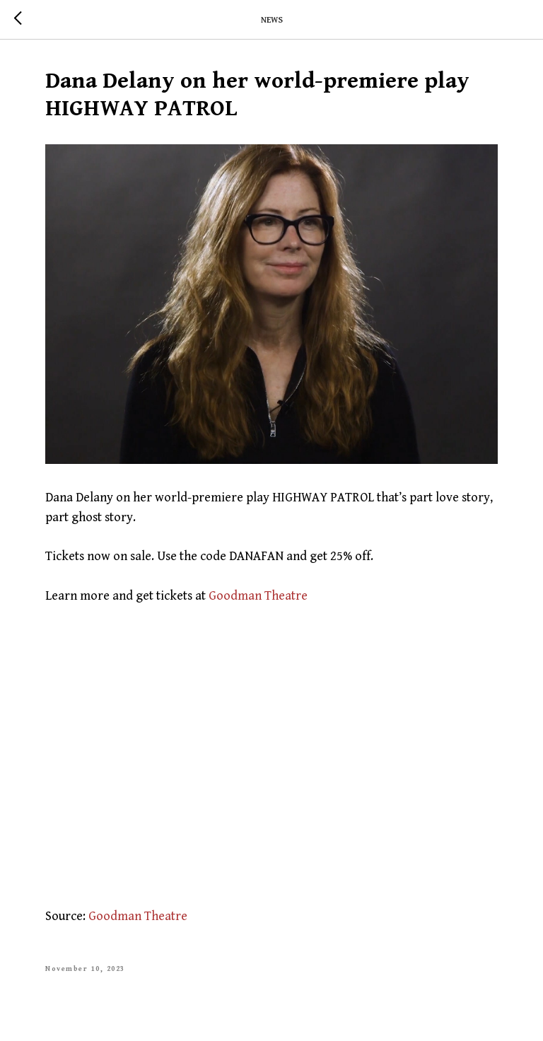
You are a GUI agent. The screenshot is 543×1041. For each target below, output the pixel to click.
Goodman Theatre (258, 595)
